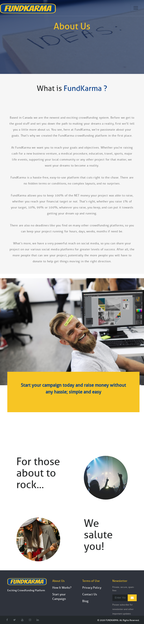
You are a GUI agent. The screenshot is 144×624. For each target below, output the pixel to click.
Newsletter (119, 581)
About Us (58, 581)
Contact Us (89, 594)
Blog (85, 601)
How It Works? (61, 588)
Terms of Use (91, 581)
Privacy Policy (91, 588)
